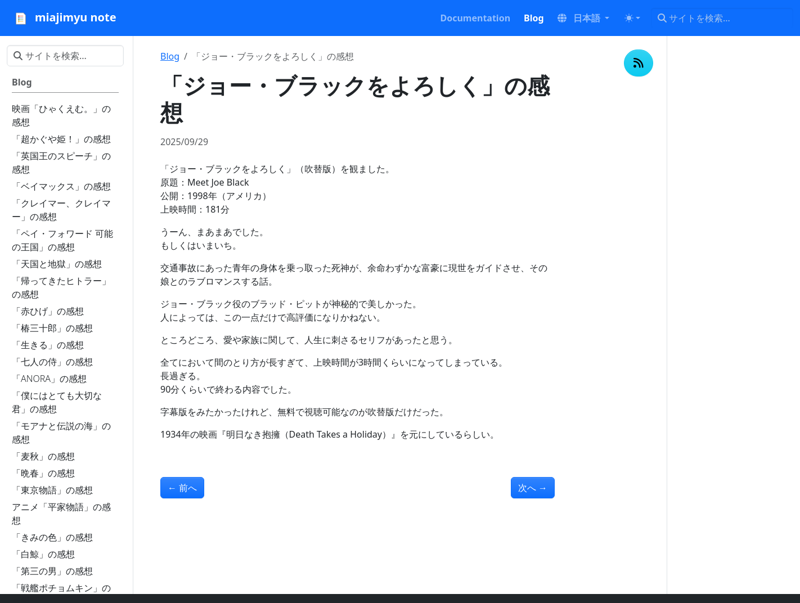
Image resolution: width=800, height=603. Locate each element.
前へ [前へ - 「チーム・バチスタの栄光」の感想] (182, 488)
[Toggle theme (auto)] (632, 18)
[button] (583, 18)
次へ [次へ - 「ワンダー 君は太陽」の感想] (532, 488)
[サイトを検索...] (722, 18)
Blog (169, 56)
